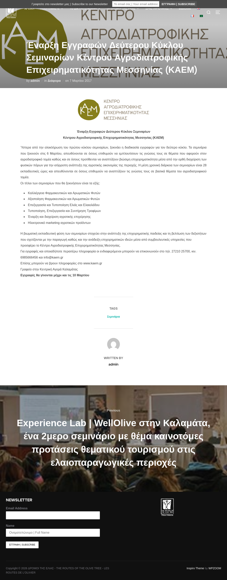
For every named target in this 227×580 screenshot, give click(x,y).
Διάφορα (54, 80)
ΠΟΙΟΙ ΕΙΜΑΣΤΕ (52, 8)
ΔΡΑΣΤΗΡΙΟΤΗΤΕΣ (159, 8)
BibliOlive (185, 8)
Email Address (17, 508)
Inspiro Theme (195, 568)
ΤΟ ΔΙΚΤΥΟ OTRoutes (85, 8)
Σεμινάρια (113, 316)
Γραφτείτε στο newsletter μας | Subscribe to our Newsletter (70, 4)
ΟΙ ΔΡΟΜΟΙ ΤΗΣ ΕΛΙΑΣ (123, 8)
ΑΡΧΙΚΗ (29, 8)
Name (10, 525)
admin (35, 80)
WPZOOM (214, 568)
